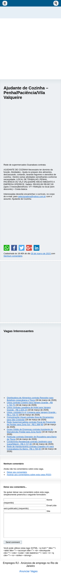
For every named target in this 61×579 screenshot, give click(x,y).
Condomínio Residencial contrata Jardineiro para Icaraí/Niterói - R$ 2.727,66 (29, 442)
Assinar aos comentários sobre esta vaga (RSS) (29, 474)
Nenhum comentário (13, 256)
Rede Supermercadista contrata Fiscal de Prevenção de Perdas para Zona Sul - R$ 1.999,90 (31, 423)
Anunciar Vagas (28, 571)
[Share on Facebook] (14, 248)
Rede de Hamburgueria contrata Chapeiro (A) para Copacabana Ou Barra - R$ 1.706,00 (30, 447)
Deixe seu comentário (17, 472)
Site (27, 511)
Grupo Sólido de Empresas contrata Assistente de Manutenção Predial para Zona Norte (30, 430)
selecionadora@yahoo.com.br (32, 196)
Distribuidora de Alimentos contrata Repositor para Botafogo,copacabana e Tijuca (30, 398)
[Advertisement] (30, 48)
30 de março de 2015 (41, 253)
